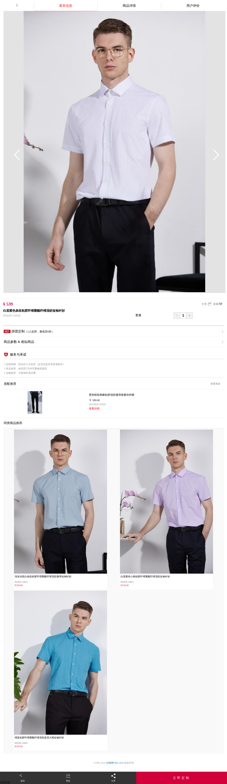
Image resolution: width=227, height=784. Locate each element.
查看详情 (94, 408)
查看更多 (215, 383)
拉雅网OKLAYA (114, 762)
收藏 (218, 304)
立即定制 (181, 777)
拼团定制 (114, 331)
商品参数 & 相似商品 (114, 342)
